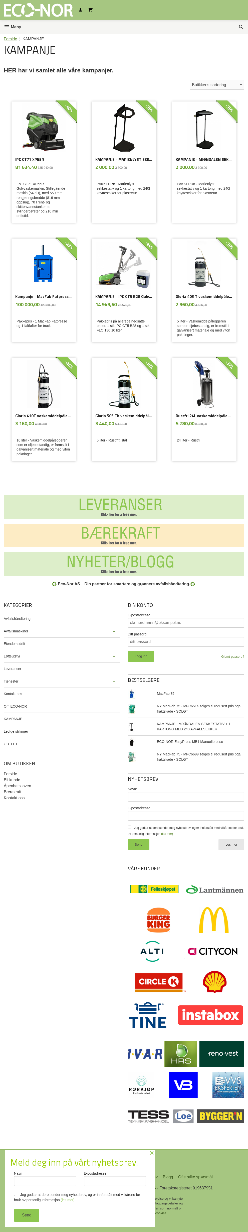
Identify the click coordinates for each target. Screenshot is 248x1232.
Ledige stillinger (16, 731)
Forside (10, 39)
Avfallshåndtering (17, 619)
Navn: (132, 789)
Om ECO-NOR (15, 706)
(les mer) (167, 834)
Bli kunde (12, 780)
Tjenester (11, 681)
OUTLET (11, 744)
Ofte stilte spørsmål (195, 1177)
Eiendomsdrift (14, 644)
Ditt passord (137, 634)
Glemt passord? (232, 656)
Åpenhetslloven (17, 786)
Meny (12, 27)
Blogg (168, 1177)
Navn (45, 1178)
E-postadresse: (139, 808)
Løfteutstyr (12, 656)
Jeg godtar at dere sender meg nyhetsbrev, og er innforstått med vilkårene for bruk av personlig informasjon (77, 1197)
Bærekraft (12, 792)
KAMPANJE (13, 719)
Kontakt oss (13, 694)
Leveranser (12, 669)
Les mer (231, 844)
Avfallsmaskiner (16, 631)
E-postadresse (139, 615)
